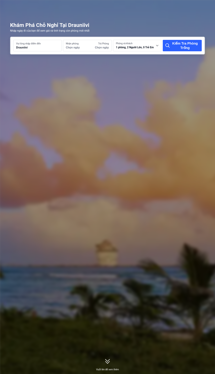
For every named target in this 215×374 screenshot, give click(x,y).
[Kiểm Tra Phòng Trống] (182, 45)
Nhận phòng (72, 43)
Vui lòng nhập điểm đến (28, 43)
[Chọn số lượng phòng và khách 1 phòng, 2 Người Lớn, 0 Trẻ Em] (137, 45)
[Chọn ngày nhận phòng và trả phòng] (75, 45)
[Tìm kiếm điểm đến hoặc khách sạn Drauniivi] (37, 45)
